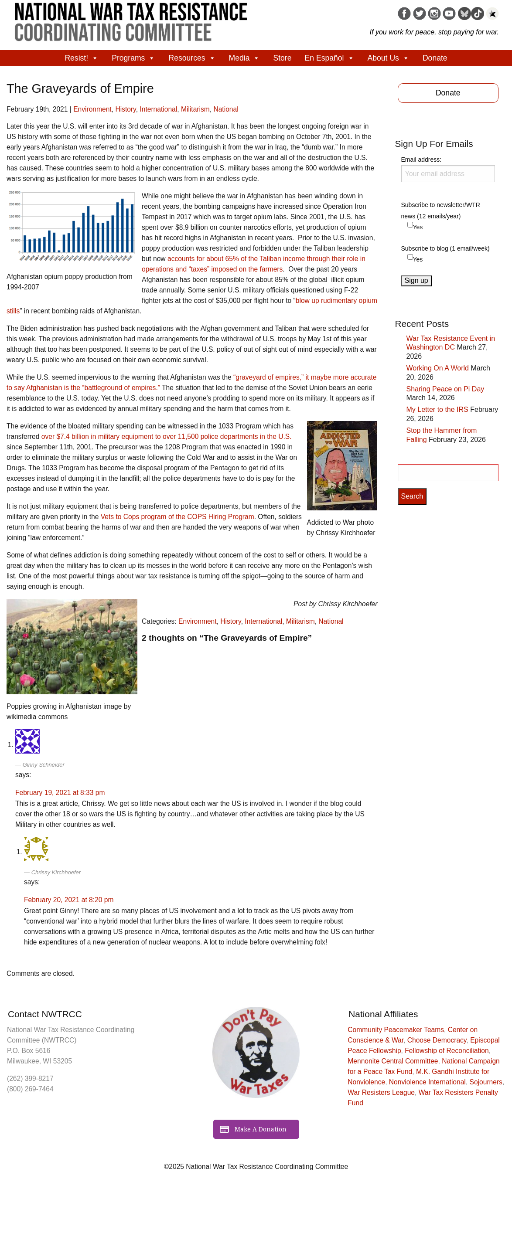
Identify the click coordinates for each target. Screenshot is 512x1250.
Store (282, 58)
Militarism (195, 109)
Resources (191, 58)
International (158, 109)
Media (244, 58)
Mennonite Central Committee (393, 1061)
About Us (389, 58)
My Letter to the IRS (437, 409)
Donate (435, 58)
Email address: (448, 169)
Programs (133, 58)
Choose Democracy (437, 1040)
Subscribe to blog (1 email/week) (445, 248)
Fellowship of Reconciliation (446, 1050)
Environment (92, 109)
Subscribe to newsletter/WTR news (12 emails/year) (440, 210)
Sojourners (486, 1082)
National (225, 109)
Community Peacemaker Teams (396, 1029)
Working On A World (437, 368)
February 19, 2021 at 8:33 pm (60, 792)
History (125, 109)
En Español (330, 58)
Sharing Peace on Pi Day (445, 389)
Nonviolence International (427, 1082)
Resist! (82, 58)
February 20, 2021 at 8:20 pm (68, 900)
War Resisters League (381, 1092)
